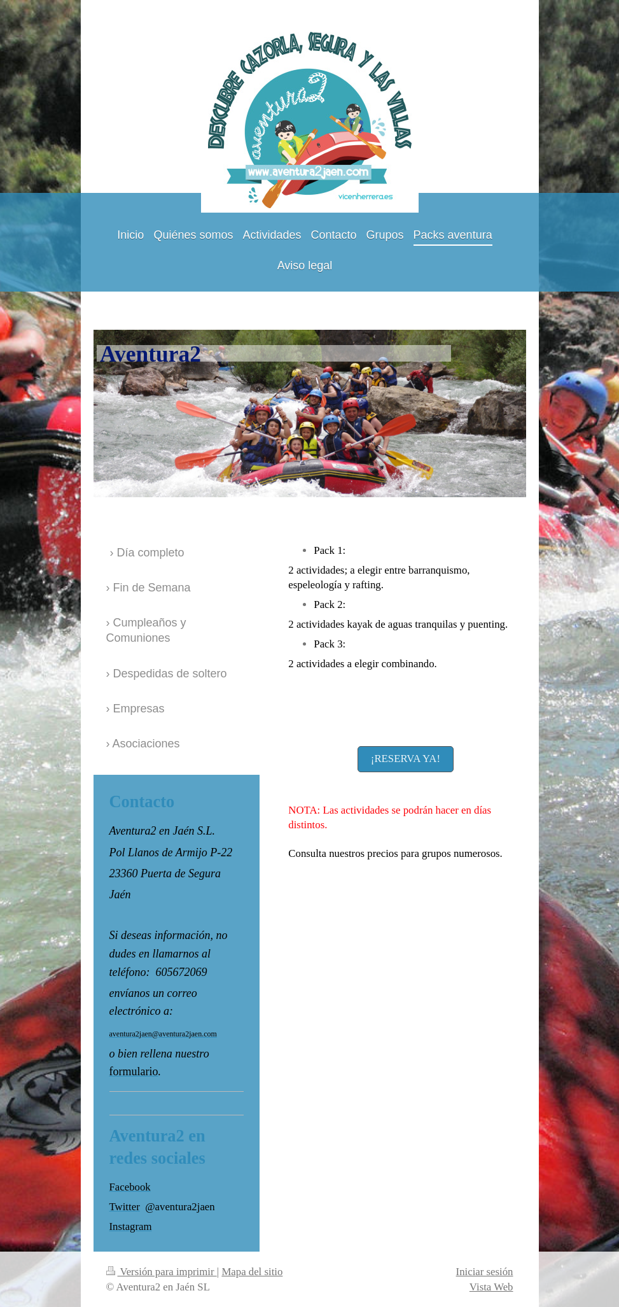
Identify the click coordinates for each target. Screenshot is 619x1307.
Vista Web (491, 1287)
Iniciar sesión (484, 1272)
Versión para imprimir (161, 1272)
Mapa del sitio (251, 1272)
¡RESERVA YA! (405, 758)
